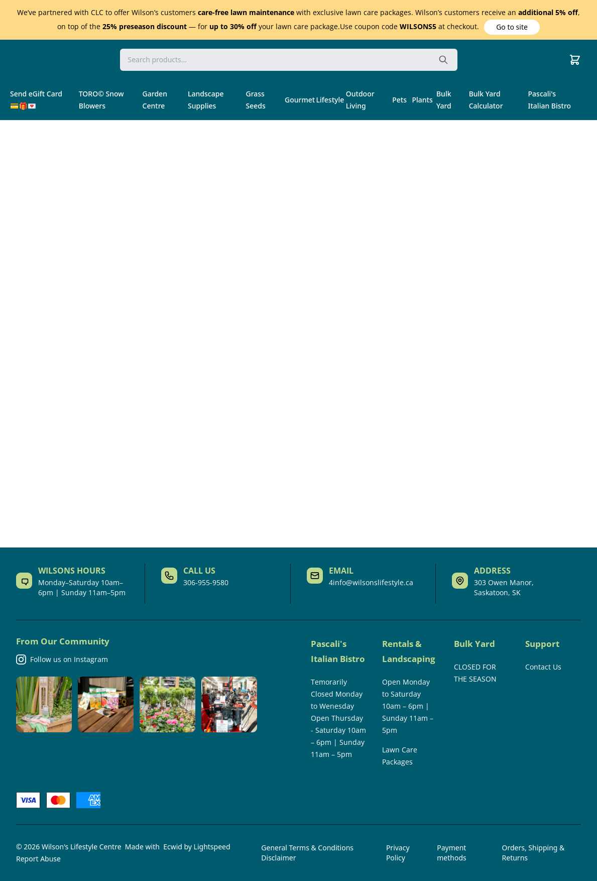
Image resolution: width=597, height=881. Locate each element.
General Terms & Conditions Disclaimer (307, 852)
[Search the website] (443, 60)
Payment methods (451, 852)
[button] (512, 27)
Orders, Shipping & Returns (533, 852)
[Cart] (575, 60)
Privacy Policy (398, 852)
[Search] (288, 60)
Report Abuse (38, 858)
